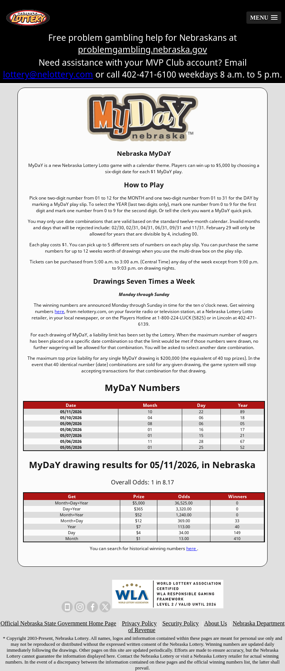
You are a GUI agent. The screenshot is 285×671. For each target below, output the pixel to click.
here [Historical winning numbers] (191, 548)
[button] (263, 17)
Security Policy (180, 623)
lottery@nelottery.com (48, 74)
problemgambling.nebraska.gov (142, 49)
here (59, 311)
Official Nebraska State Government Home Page (58, 623)
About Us (215, 623)
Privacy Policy (139, 623)
